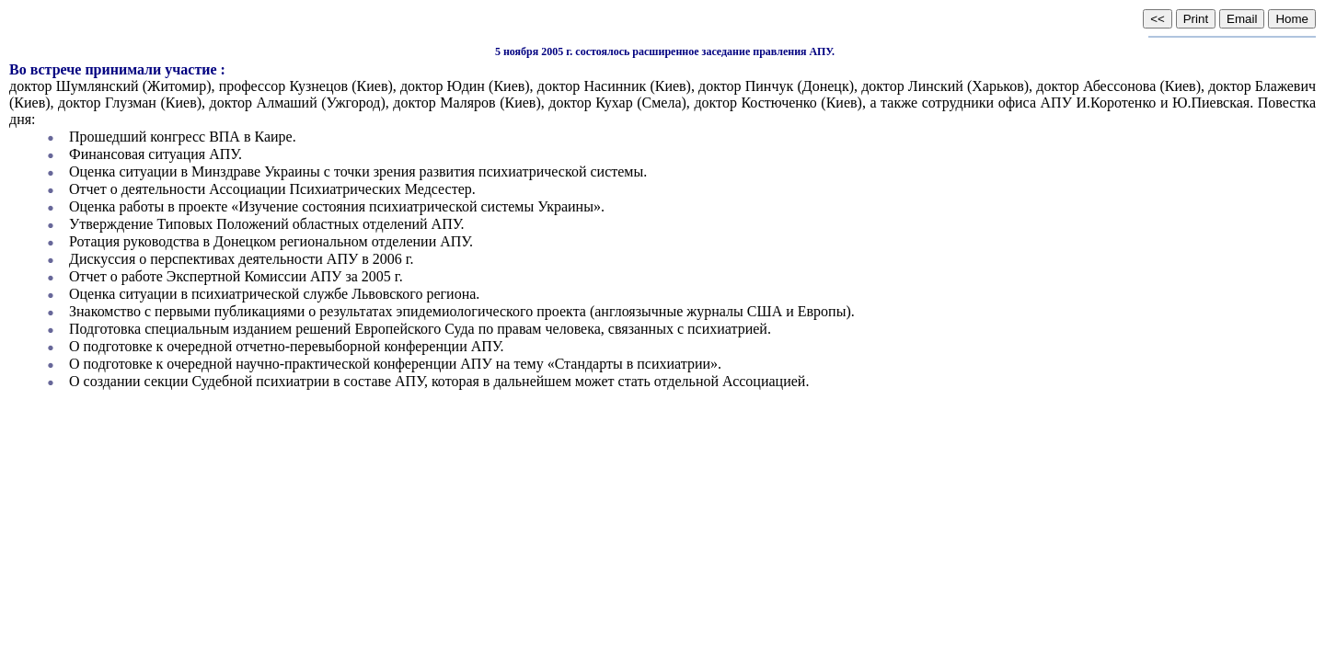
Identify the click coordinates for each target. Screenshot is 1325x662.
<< (1157, 19)
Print (1195, 19)
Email (1242, 19)
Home (1291, 19)
